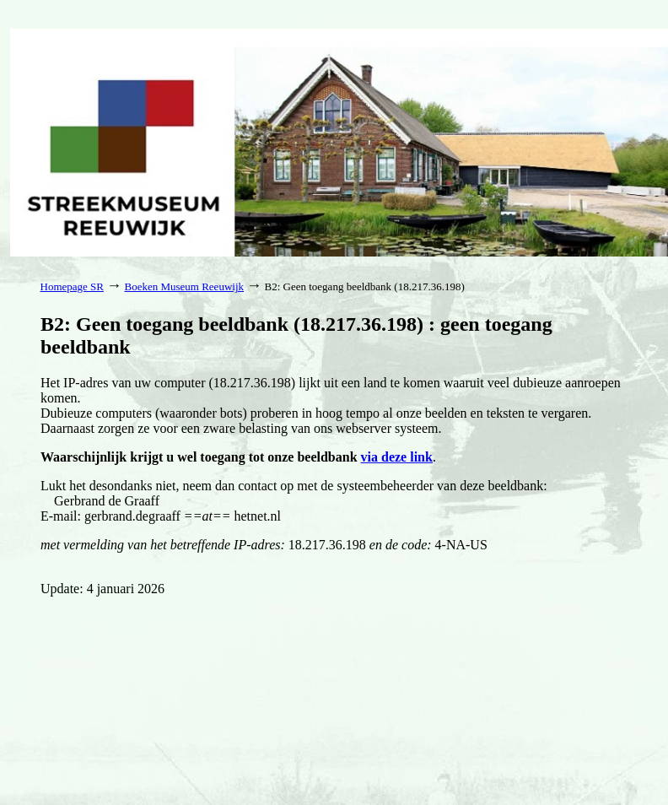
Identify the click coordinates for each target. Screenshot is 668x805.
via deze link (397, 457)
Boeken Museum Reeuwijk (184, 286)
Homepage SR (72, 286)
